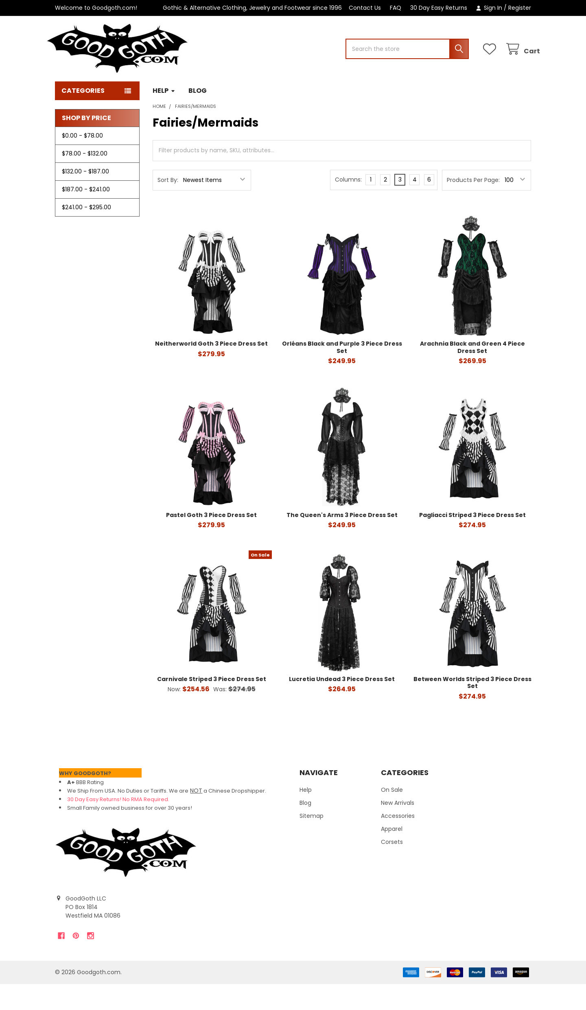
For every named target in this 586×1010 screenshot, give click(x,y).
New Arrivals (397, 829)
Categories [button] (83, 116)
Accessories (398, 842)
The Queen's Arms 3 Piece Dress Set (342, 541)
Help (164, 116)
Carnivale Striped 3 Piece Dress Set (211, 705)
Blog (197, 116)
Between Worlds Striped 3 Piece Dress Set (472, 708)
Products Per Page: (473, 206)
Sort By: (167, 206)
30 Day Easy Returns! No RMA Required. (118, 825)
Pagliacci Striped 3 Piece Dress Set (472, 541)
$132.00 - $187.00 (85, 197)
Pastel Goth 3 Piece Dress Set (211, 541)
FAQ (395, 8)
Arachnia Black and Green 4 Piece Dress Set (472, 373)
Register (519, 8)
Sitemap (312, 842)
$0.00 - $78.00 (82, 162)
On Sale (392, 816)
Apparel (391, 855)
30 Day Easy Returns (438, 8)
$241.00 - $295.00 (86, 233)
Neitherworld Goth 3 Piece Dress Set (211, 370)
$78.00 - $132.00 (84, 179)
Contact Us (365, 8)
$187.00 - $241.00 (86, 215)
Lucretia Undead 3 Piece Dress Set (342, 705)
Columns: (348, 206)
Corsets (392, 868)
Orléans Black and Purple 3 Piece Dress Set (342, 373)
